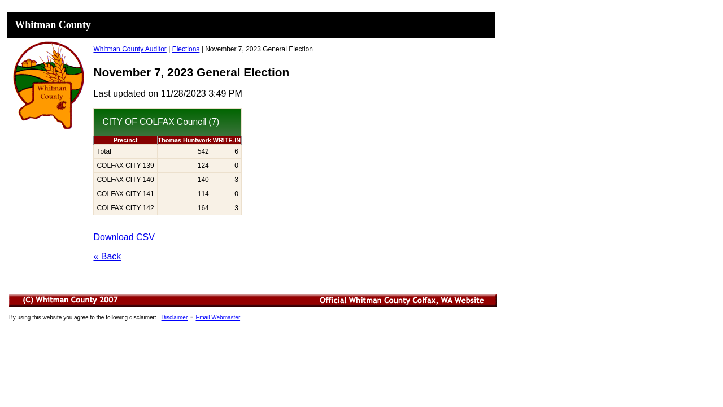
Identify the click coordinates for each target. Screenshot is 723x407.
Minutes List (253, 318)
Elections (186, 49)
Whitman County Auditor (129, 49)
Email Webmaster (217, 317)
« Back (107, 256)
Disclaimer (175, 317)
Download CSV (124, 237)
